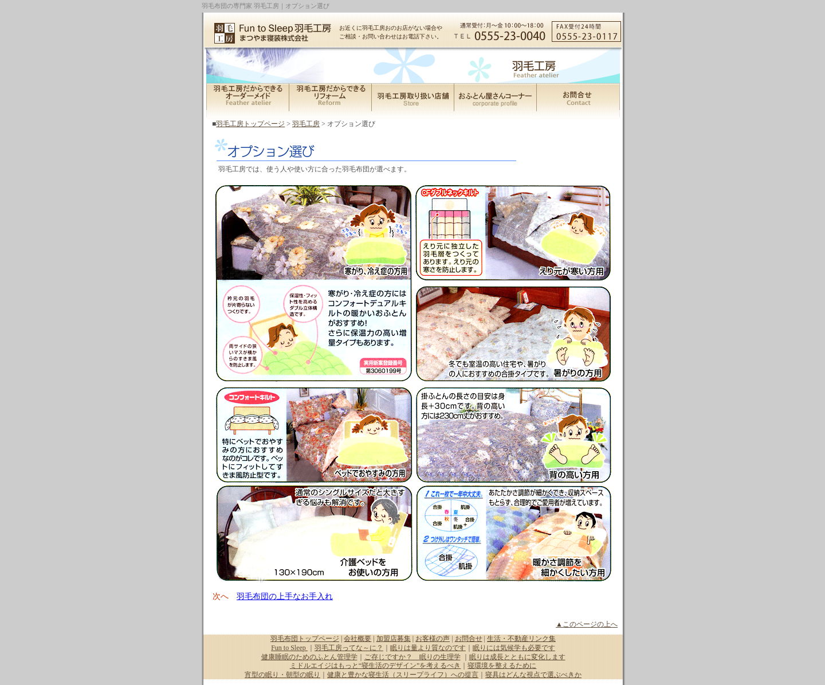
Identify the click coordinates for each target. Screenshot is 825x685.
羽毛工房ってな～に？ (349, 648)
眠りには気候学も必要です (514, 648)
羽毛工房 (306, 124)
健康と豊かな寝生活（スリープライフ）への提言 (402, 675)
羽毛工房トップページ (250, 124)
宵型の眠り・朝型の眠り (282, 675)
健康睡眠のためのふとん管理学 (309, 657)
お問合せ (468, 639)
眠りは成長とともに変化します (517, 657)
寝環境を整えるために (501, 665)
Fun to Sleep (289, 648)
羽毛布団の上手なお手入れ (285, 596)
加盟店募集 (393, 639)
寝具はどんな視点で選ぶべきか (533, 675)
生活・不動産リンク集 (521, 639)
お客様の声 (432, 639)
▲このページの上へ (587, 624)
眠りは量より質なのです (428, 648)
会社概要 (357, 639)
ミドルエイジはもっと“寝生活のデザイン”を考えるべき (375, 665)
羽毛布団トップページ (304, 639)
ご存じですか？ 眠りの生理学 (412, 657)
